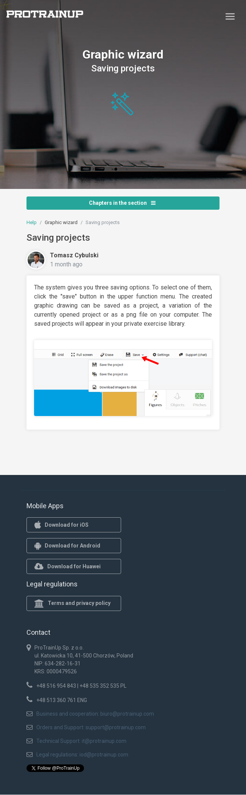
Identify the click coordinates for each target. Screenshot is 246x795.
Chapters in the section (122, 203)
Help (31, 222)
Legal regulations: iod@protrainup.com (82, 755)
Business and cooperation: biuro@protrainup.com (95, 714)
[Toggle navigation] (230, 16)
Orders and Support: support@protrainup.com (91, 727)
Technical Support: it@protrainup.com (81, 741)
